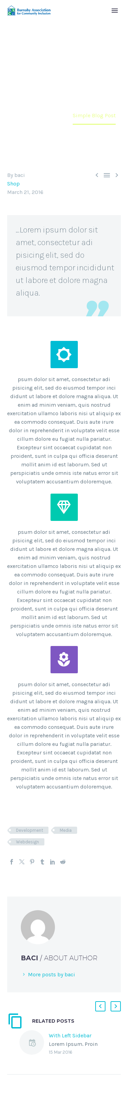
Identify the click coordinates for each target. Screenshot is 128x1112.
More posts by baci (51, 974)
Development (29, 830)
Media (66, 830)
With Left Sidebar (70, 1035)
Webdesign (27, 841)
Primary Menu (115, 11)
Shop (13, 183)
